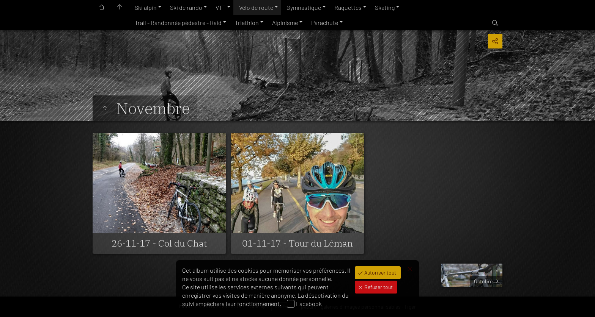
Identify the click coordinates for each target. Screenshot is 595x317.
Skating (385, 7)
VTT (221, 7)
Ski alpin (146, 7)
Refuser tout (378, 287)
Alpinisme (285, 22)
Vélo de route (256, 7)
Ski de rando (186, 7)
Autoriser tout (379, 272)
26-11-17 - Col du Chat (159, 243)
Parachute (324, 22)
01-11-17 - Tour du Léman (297, 243)
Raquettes (348, 7)
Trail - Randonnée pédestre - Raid (178, 22)
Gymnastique (303, 7)
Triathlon (247, 22)
